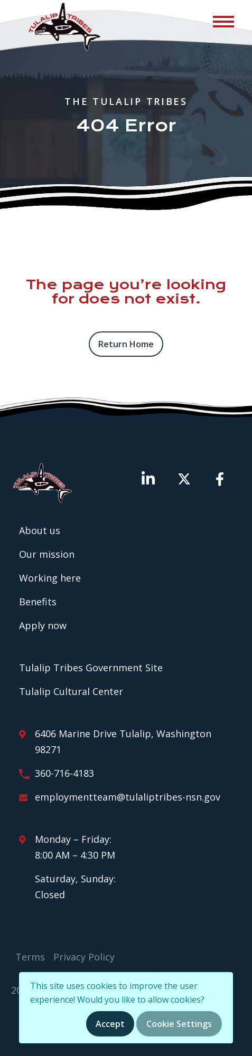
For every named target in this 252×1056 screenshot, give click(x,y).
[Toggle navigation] (223, 21)
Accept (110, 1024)
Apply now (43, 625)
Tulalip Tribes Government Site (91, 667)
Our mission (46, 554)
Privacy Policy (84, 956)
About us (39, 530)
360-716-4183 (64, 773)
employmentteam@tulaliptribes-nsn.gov (127, 797)
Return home (126, 344)
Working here (50, 578)
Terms (30, 956)
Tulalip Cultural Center (71, 691)
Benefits (38, 601)
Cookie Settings (179, 1024)
